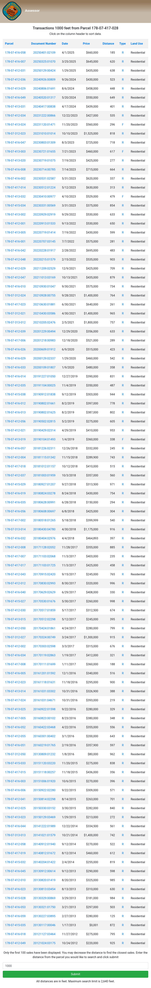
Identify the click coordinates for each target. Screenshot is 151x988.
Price (86, 43)
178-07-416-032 (15, 538)
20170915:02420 (44, 574)
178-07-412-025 (15, 808)
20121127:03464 (44, 934)
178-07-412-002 (15, 646)
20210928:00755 (44, 295)
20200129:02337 (44, 358)
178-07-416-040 (15, 592)
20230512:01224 (44, 187)
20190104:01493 (44, 439)
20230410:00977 (44, 196)
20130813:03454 (44, 889)
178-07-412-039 (15, 331)
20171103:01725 (44, 565)
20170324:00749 (44, 637)
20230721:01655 (44, 151)
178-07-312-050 (15, 754)
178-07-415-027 (15, 601)
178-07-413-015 (15, 619)
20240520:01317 (44, 97)
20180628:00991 (44, 502)
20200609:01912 (44, 349)
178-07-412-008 (15, 547)
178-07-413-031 (15, 106)
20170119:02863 (44, 655)
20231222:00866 (44, 115)
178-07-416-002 (15, 178)
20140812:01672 (44, 853)
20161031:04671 (44, 700)
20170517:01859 (44, 610)
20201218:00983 (44, 340)
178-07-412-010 (15, 880)
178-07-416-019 (15, 493)
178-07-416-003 (15, 781)
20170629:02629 (44, 592)
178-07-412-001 (15, 223)
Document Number (43, 43)
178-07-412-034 (15, 115)
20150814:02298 (44, 799)
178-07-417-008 (15, 664)
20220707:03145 (44, 241)
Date (65, 43)
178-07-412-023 (15, 682)
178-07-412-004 (15, 457)
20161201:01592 (44, 673)
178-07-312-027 (15, 637)
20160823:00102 (44, 718)
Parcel (9, 43)
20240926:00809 (44, 79)
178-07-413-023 (15, 817)
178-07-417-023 (15, 304)
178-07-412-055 (15, 736)
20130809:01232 (44, 754)
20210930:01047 (44, 286)
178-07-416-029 (15, 358)
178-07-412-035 (15, 385)
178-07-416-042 (15, 250)
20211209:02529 (44, 268)
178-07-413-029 (15, 88)
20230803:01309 (44, 142)
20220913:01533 (44, 223)
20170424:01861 (44, 628)
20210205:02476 (44, 322)
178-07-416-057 (15, 448)
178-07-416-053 (15, 907)
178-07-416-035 (15, 502)
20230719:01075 (44, 160)
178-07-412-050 (15, 628)
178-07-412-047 (15, 277)
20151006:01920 (44, 781)
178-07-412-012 (15, 583)
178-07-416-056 (15, 511)
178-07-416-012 (15, 403)
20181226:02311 (44, 448)
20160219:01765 (44, 745)
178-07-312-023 (15, 133)
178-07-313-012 (15, 322)
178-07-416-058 (15, 52)
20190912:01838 (44, 394)
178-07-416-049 (15, 97)
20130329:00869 (44, 898)
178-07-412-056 (15, 421)
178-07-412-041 (15, 799)
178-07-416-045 (15, 871)
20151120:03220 (44, 763)
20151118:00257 (44, 772)
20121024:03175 (44, 943)
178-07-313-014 (15, 529)
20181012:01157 (44, 466)
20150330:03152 (44, 808)
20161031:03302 (44, 691)
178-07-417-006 (15, 340)
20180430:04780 (44, 529)
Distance (108, 43)
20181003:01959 (44, 475)
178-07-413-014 (15, 691)
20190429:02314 (44, 430)
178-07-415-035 (15, 925)
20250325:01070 (44, 61)
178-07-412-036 (15, 79)
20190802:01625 (44, 412)
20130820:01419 (44, 880)
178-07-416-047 (15, 142)
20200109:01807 (44, 367)
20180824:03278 (44, 493)
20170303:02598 (44, 646)
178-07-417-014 (15, 187)
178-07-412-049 (15, 943)
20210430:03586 (44, 313)
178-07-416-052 (15, 727)
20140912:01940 (44, 844)
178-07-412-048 (15, 259)
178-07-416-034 (15, 655)
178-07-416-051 (15, 745)
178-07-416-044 (15, 826)
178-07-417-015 (15, 772)
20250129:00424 (44, 70)
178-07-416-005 (15, 673)
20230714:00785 (44, 169)
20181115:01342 (44, 457)
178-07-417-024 (15, 700)
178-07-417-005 (15, 718)
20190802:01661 (44, 403)
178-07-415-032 (15, 862)
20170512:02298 (44, 619)
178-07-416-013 (15, 412)
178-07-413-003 (15, 151)
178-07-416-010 (15, 286)
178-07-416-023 (15, 889)
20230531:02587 (44, 178)
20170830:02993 (44, 583)
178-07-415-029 (15, 484)
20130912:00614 (44, 871)
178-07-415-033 (15, 763)
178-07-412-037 (15, 475)
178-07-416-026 (15, 349)
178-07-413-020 (15, 160)
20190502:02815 (44, 421)
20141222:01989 (44, 826)
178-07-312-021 (15, 313)
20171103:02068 (44, 556)
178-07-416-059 (15, 916)
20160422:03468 (44, 727)
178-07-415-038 (15, 394)
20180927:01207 (44, 484)
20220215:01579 (44, 259)
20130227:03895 (44, 916)
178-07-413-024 (15, 124)
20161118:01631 (44, 682)
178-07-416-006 (15, 790)
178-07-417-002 (15, 520)
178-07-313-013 (15, 835)
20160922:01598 (44, 709)
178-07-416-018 (15, 934)
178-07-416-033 (15, 367)
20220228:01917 (44, 250)
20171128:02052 (44, 547)
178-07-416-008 (15, 169)
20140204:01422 (44, 862)
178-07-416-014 (15, 376)
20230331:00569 (44, 205)
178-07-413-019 (15, 439)
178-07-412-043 (15, 574)
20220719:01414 (44, 232)
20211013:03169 (44, 277)
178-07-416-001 (15, 241)
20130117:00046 (44, 925)
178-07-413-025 (15, 709)
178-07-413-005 (15, 232)
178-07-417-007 (15, 556)
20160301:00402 (44, 736)
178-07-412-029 (15, 268)
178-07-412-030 (15, 610)
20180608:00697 (44, 511)
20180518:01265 (44, 520)
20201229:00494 (44, 331)
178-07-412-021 (15, 430)
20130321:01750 (44, 907)
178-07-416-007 (15, 61)
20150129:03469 (44, 817)
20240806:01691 (44, 88)
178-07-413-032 (15, 196)
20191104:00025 (44, 385)
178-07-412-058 (15, 844)
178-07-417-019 (15, 853)
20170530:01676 (44, 601)
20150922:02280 (44, 790)
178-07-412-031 (15, 70)
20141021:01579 (44, 835)
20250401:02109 (44, 52)
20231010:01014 (44, 133)
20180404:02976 (44, 538)
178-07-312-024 (15, 295)
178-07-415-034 (15, 205)
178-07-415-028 (15, 898)
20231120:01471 (44, 124)
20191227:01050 (44, 376)
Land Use (137, 43)
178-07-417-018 (15, 466)
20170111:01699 (44, 664)
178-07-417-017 (15, 565)
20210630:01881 (44, 304)
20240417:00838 (44, 106)
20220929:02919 (44, 214)
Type (122, 43)
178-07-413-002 (15, 214)
